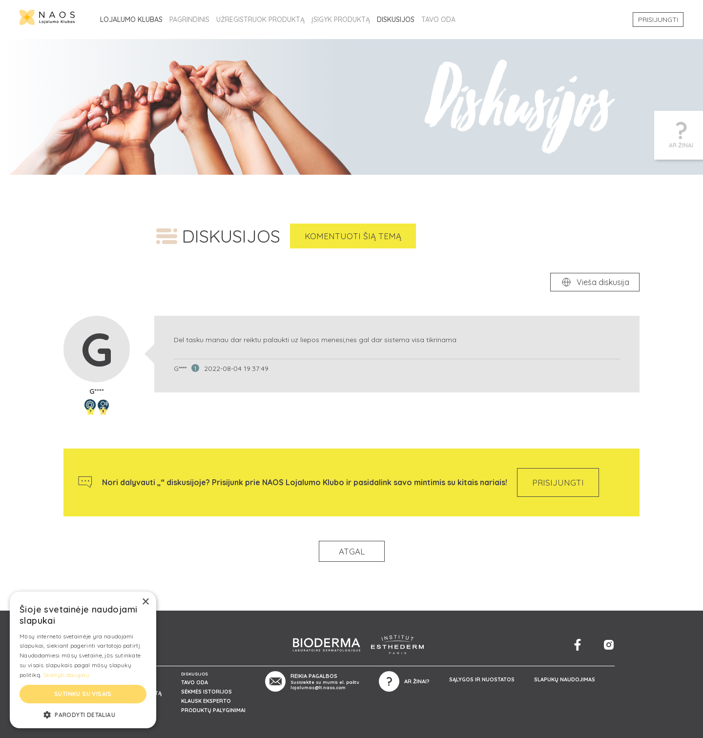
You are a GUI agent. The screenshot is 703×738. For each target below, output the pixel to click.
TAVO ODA (438, 19)
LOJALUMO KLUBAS (131, 19)
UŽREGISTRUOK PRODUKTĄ (260, 19)
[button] (83, 714)
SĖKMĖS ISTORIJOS (206, 691)
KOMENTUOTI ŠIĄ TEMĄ (353, 236)
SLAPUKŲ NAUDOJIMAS (564, 679)
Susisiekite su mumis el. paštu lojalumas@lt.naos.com (324, 684)
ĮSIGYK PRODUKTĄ (340, 19)
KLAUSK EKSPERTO (206, 700)
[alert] (83, 660)
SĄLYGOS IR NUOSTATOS (482, 679)
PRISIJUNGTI (658, 19)
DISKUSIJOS (395, 19)
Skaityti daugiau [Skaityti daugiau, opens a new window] (66, 674)
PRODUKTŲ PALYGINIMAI (213, 710)
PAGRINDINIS (189, 19)
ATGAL (352, 551)
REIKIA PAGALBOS (313, 676)
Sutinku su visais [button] (83, 693)
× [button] (145, 602)
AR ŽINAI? (417, 681)
